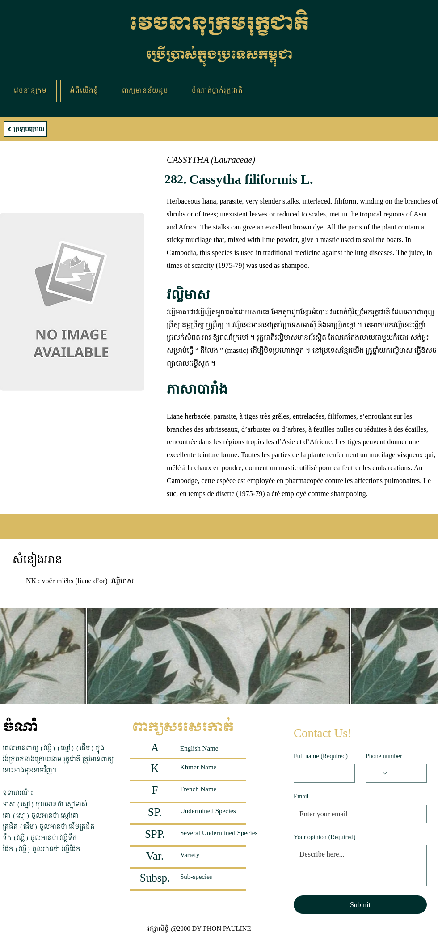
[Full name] (321, 773)
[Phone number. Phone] (404, 773)
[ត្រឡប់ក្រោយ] (25, 129)
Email (301, 796)
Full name (321, 756)
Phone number (384, 756)
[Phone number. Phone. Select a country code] (379, 773)
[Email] (357, 814)
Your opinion (324, 837)
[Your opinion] (360, 865)
